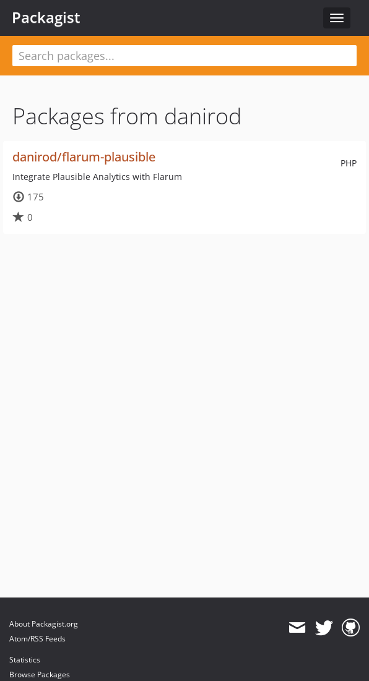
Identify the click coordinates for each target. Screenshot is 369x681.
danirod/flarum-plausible (83, 156)
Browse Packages (39, 674)
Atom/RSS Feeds (37, 638)
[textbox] (184, 55)
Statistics (24, 659)
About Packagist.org (43, 624)
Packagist (46, 17)
